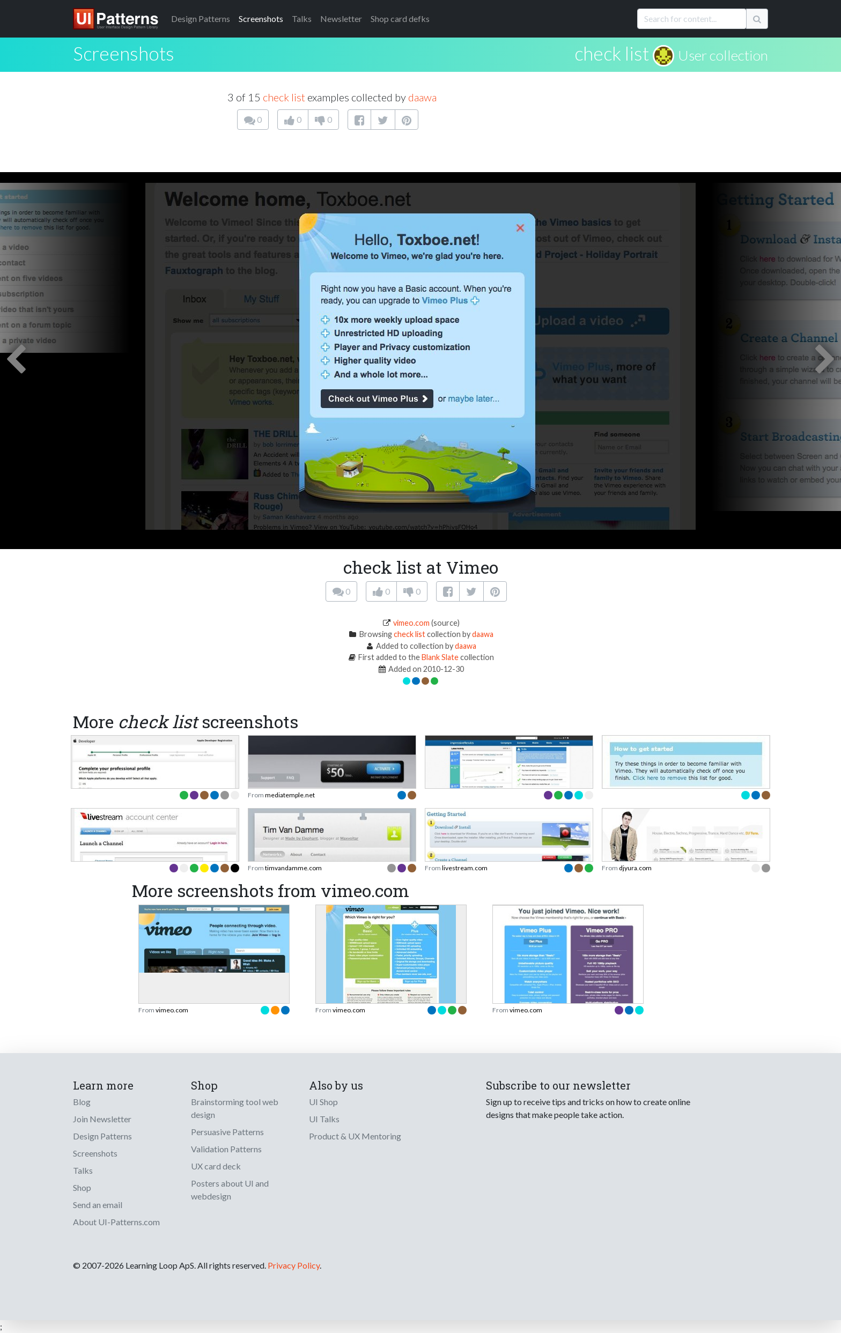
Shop (82, 1187)
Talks (302, 18)
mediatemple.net (290, 795)
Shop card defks (400, 18)
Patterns (200, 18)
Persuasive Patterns (227, 1132)
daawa (422, 97)
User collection (723, 55)
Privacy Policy (294, 1265)
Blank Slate (440, 657)
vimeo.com (411, 622)
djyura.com (635, 868)
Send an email (97, 1204)
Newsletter (341, 18)
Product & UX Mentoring (355, 1136)
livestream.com (465, 868)
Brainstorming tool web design (234, 1108)
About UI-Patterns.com (116, 1222)
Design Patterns (102, 1136)
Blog (82, 1102)
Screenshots (261, 18)
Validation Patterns (226, 1149)
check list (611, 53)
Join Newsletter (102, 1119)
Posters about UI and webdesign (230, 1189)
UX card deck (216, 1166)
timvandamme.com (293, 868)
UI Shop (323, 1102)
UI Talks (324, 1119)
